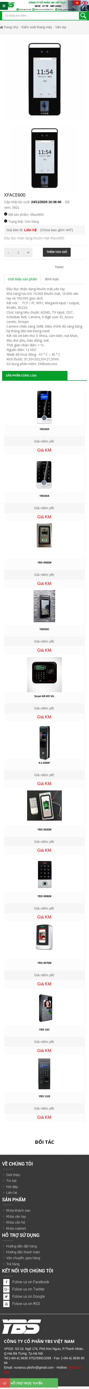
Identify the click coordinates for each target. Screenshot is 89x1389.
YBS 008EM (44, 896)
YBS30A (44, 495)
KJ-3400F (44, 762)
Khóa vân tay (16, 1216)
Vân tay (60, 27)
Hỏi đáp (12, 1187)
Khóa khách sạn (18, 1210)
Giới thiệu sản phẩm (22, 279)
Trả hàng (12, 1264)
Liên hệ (11, 1193)
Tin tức (11, 1181)
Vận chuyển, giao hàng (23, 1258)
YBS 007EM (44, 962)
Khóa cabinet (16, 1228)
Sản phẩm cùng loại (21, 375)
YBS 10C (44, 1029)
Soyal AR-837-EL (44, 696)
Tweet (59, 267)
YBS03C (44, 629)
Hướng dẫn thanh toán (23, 1252)
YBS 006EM (44, 562)
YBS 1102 (44, 1096)
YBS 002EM (44, 829)
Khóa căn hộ (15, 1222)
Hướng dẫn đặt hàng (21, 1246)
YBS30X (44, 429)
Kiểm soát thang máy (37, 27)
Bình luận (52, 279)
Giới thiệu (13, 1175)
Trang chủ (10, 27)
